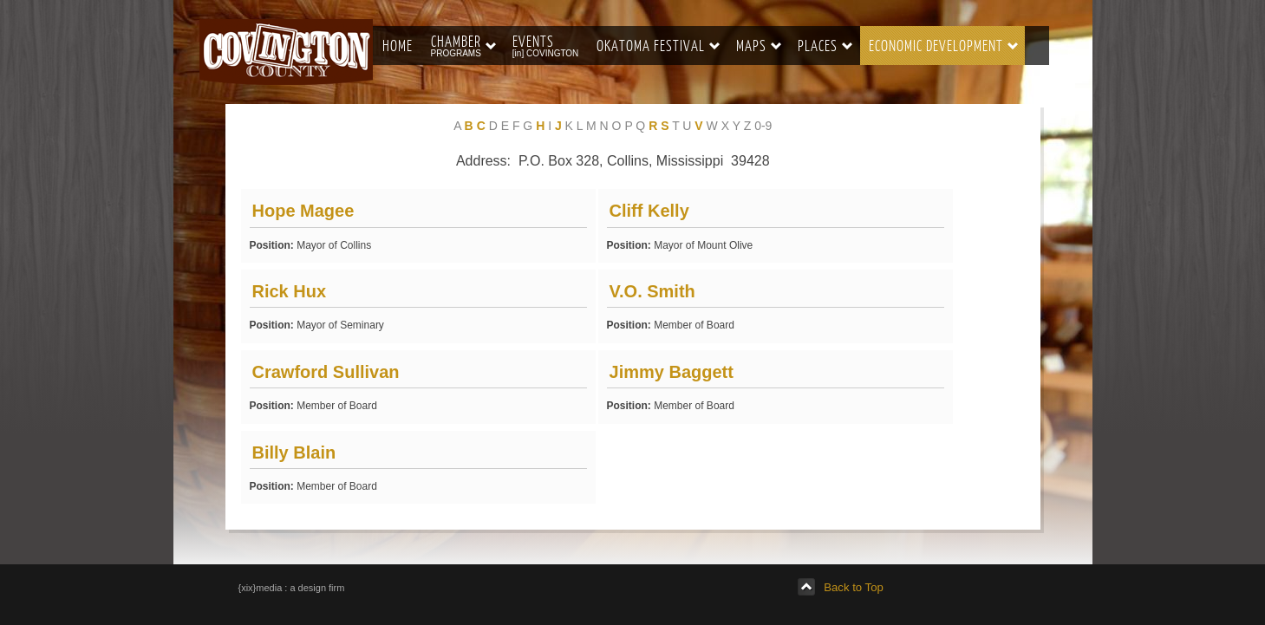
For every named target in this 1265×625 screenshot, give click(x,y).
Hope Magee (303, 210)
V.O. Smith (652, 291)
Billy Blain (294, 452)
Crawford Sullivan (326, 371)
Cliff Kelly (649, 210)
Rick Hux (289, 291)
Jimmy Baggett (672, 371)
